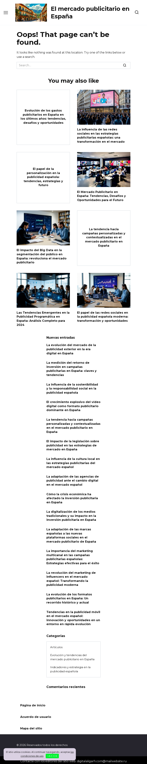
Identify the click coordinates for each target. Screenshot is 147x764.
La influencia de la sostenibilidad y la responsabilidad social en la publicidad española (72, 387)
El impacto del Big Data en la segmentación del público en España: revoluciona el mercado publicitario (41, 256)
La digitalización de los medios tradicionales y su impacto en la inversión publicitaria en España (71, 514)
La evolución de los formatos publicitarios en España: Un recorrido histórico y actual (69, 596)
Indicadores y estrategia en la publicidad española (70, 667)
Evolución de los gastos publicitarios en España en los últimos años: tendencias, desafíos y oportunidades (43, 116)
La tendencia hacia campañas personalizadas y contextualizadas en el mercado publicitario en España (103, 237)
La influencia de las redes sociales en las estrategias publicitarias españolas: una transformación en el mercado (101, 135)
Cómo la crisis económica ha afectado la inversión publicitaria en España (72, 496)
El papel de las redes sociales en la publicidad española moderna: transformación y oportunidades (102, 316)
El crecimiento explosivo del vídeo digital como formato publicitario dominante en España (73, 405)
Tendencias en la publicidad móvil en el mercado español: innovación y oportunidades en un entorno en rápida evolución (73, 616)
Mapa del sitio (31, 726)
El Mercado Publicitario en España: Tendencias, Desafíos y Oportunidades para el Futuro (101, 195)
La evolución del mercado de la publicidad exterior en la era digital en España (71, 348)
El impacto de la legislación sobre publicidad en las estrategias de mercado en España (72, 444)
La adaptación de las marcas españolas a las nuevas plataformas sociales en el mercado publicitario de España (71, 534)
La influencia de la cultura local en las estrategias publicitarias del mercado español (73, 461)
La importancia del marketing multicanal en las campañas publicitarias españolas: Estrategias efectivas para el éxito (72, 555)
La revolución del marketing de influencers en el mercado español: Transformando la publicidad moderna (71, 577)
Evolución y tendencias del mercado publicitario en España (72, 655)
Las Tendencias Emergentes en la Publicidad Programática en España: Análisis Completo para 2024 (43, 318)
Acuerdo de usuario (35, 714)
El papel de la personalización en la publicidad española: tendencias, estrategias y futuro (43, 177)
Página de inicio (32, 703)
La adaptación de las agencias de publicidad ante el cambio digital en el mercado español (72, 479)
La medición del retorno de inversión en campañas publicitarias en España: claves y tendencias (71, 368)
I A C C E (52, 755)
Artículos (56, 645)
